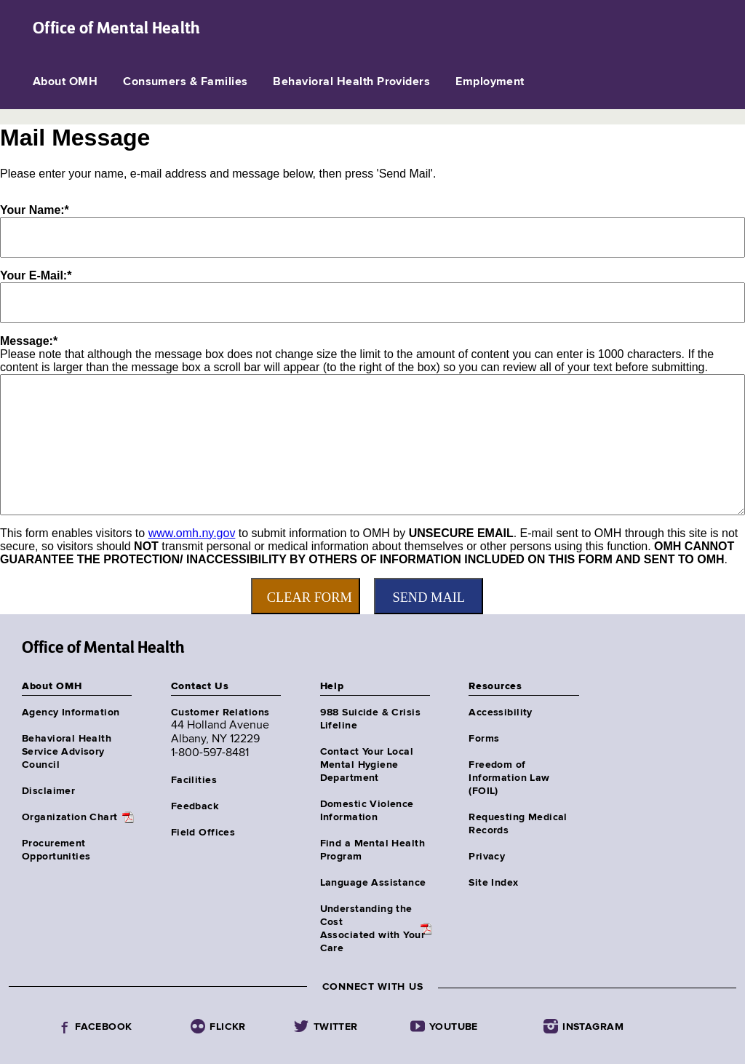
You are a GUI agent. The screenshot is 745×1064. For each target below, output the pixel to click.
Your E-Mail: (35, 275)
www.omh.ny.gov (192, 533)
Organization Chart (70, 817)
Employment (490, 82)
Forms (484, 739)
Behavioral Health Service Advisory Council (66, 752)
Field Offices (203, 832)
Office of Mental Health (117, 27)
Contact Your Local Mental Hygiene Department (367, 765)
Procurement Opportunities (56, 850)
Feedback (194, 806)
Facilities (194, 780)
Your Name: (34, 210)
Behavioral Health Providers (351, 82)
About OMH (65, 82)
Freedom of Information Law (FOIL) (509, 778)
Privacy (487, 856)
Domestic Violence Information (367, 810)
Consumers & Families (185, 82)
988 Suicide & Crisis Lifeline (370, 719)
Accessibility (500, 712)
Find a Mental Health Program (372, 850)
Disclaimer (48, 791)
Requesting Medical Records (518, 823)
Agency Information (71, 712)
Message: (28, 341)
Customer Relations (220, 712)
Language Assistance (373, 883)
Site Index (493, 883)
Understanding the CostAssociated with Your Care (372, 928)
